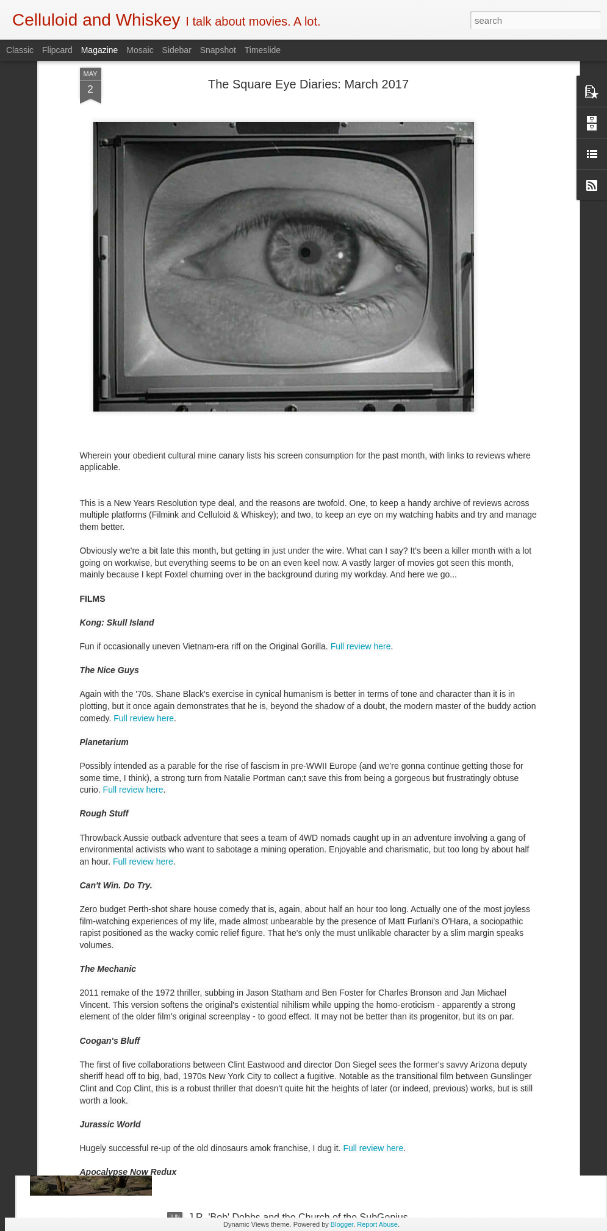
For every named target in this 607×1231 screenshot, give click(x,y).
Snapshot (218, 50)
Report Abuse (377, 1224)
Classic (20, 50)
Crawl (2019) (217, 802)
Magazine (99, 50)
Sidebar (177, 50)
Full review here (361, 456)
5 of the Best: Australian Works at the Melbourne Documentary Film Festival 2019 (293, 946)
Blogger (342, 1224)
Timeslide (263, 50)
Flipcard (57, 50)
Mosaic (139, 50)
